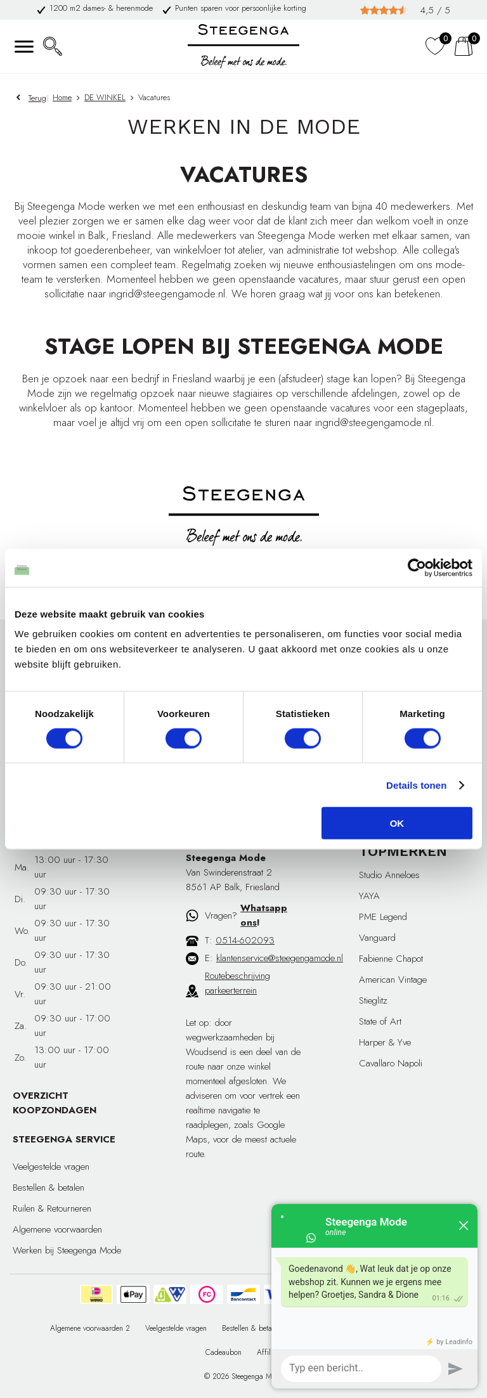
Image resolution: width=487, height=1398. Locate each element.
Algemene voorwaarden (57, 1229)
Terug (37, 98)
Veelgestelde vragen (51, 1167)
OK (397, 823)
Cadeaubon (223, 1352)
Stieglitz (373, 1000)
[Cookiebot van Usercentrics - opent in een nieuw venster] (416, 567)
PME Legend (383, 917)
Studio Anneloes (389, 875)
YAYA (369, 896)
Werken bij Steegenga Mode (67, 1250)
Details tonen (416, 784)
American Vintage (393, 980)
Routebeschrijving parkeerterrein (237, 983)
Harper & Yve (385, 1042)
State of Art (380, 1021)
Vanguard (377, 938)
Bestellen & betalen (48, 1187)
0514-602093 (245, 940)
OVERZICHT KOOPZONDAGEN (54, 1103)
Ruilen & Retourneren (52, 1208)
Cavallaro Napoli (390, 1063)
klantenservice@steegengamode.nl (279, 958)
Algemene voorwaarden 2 (90, 1328)
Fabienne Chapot (391, 959)
